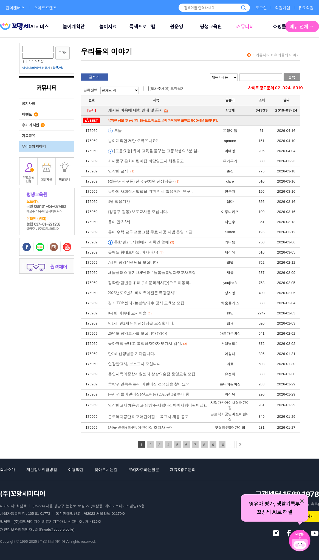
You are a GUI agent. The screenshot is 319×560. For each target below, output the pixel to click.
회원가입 (282, 7)
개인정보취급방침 (41, 469)
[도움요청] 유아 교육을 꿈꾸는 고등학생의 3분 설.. (156, 151)
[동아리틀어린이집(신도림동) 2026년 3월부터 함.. (150, 394)
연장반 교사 (121, 171)
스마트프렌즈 (45, 7)
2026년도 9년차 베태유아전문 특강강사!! (142, 293)
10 (222, 445)
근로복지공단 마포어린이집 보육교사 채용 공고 (148, 417)
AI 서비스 (39, 26)
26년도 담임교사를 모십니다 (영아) (137, 333)
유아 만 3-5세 (119, 222)
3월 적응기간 (119, 202)
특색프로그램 (142, 26)
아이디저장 (33, 61)
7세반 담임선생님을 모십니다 (133, 262)
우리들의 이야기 (34, 146)
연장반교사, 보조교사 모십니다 (134, 364)
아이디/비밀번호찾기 (36, 67)
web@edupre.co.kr (58, 529)
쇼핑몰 (279, 26)
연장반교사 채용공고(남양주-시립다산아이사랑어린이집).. (157, 405)
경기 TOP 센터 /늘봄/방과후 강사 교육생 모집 (146, 303)
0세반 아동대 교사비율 (130, 313)
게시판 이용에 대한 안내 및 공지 (138, 110)
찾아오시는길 (105, 469)
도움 (118, 131)
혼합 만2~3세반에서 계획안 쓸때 (144, 242)
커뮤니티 (245, 26)
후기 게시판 (33, 125)
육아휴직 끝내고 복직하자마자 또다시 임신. (147, 344)
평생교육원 (211, 26)
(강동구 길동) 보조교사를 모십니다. (138, 212)
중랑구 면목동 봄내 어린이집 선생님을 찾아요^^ (149, 384)
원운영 (176, 26)
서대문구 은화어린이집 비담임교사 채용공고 (146, 161)
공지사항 (28, 103)
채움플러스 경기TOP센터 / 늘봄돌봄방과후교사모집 (152, 273)
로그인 (261, 7)
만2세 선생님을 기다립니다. (131, 354)
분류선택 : (112, 90)
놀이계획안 (74, 26)
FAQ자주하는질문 (143, 469)
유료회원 (306, 7)
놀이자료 (108, 26)
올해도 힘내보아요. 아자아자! (135, 252)
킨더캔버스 (15, 7)
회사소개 (7, 469)
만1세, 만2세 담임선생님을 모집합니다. (141, 323)
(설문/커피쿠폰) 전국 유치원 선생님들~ (143, 181)
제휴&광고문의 (183, 469)
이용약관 (75, 469)
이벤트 (30, 114)
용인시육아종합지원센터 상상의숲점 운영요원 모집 (152, 374)
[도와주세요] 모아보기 (164, 88)
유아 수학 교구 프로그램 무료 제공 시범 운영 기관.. (151, 232)
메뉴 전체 (302, 26)
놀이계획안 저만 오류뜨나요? (133, 141)
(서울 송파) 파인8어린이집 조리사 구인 (141, 427)
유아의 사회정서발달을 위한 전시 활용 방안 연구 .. (151, 191)
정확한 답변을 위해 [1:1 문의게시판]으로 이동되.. (149, 283)
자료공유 (28, 135)
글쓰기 (94, 77)
